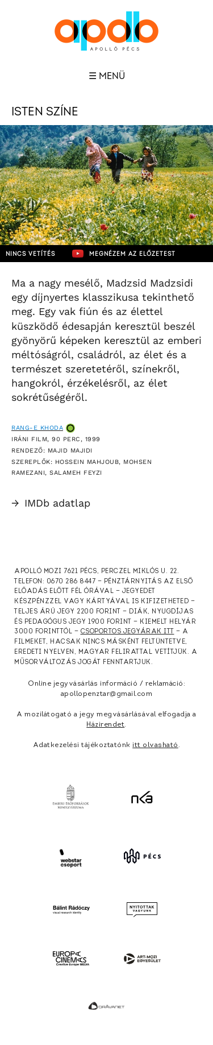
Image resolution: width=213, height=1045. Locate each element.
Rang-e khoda (37, 428)
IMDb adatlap (50, 503)
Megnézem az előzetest (124, 253)
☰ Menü (107, 76)
